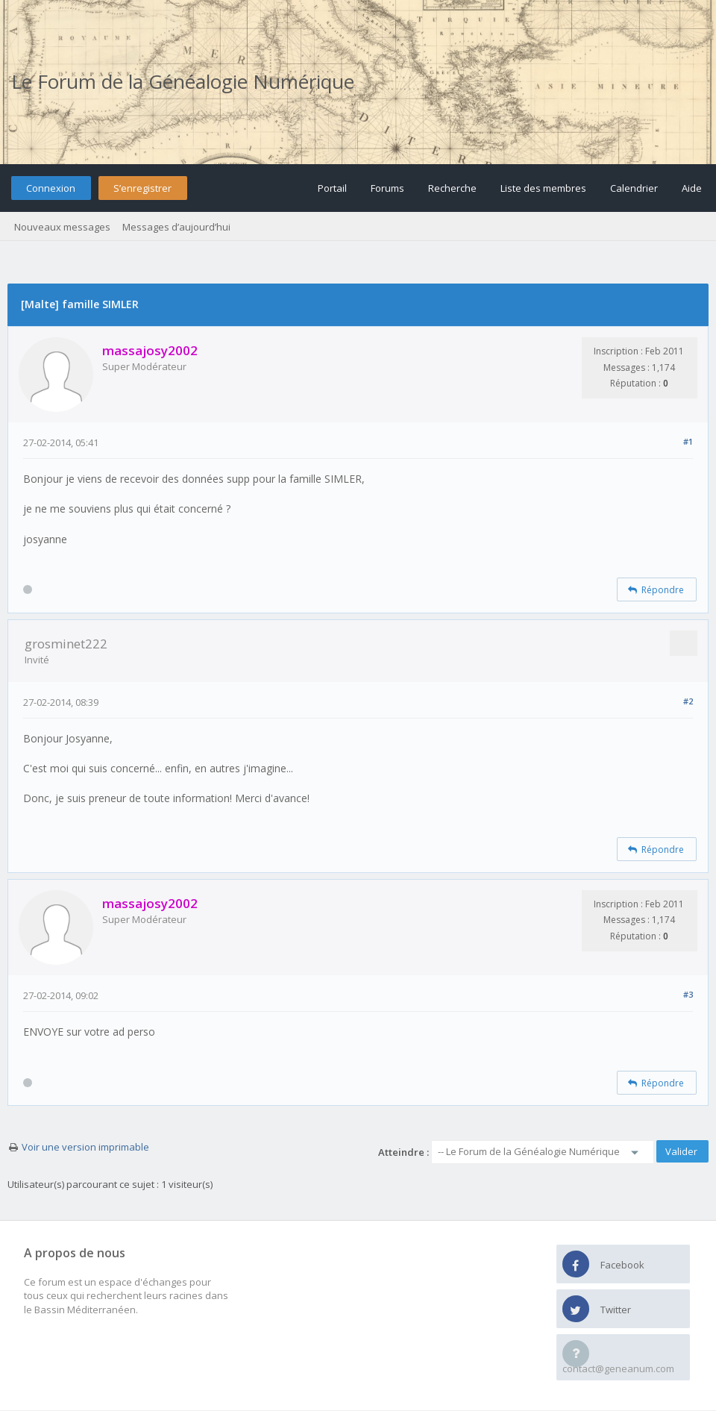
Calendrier (634, 188)
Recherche (452, 188)
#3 (688, 994)
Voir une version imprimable (85, 1147)
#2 (688, 701)
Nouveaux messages (62, 227)
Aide (692, 188)
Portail (332, 188)
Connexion (50, 188)
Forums (387, 188)
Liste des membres (543, 188)
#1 (688, 441)
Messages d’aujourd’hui (176, 227)
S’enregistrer (142, 188)
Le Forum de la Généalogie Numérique (182, 81)
